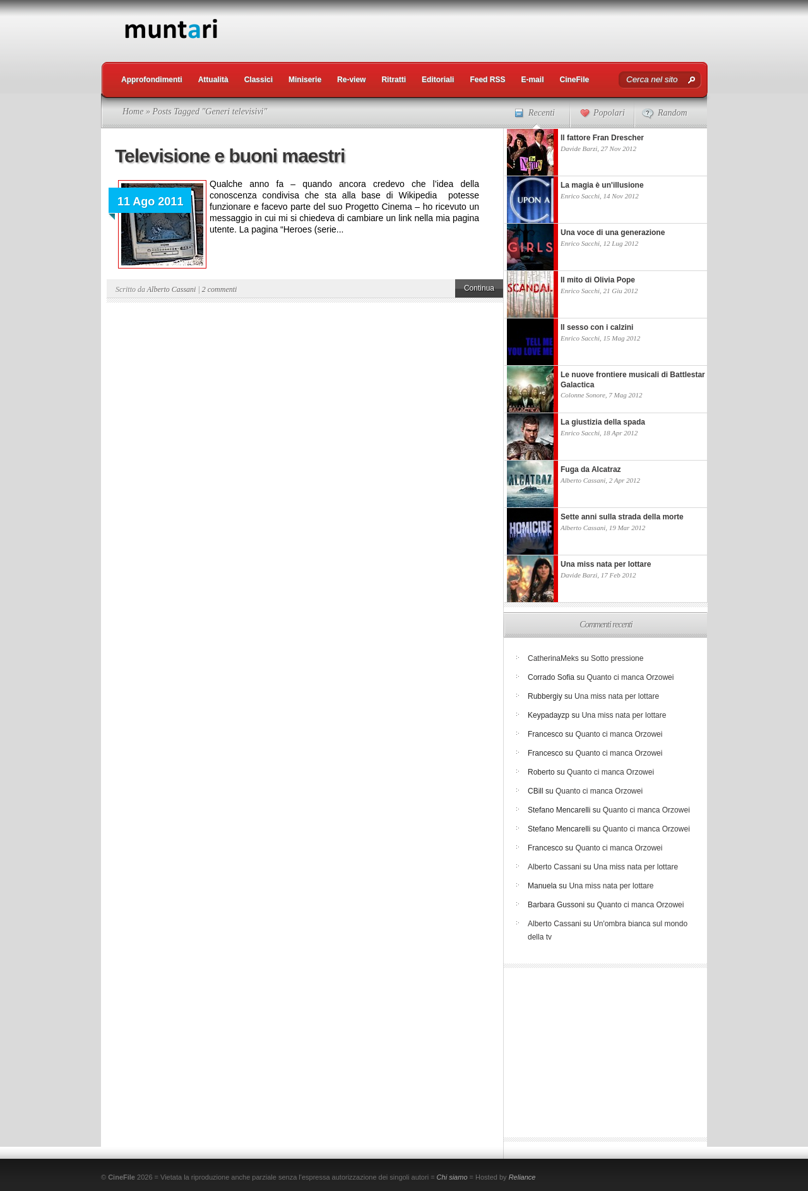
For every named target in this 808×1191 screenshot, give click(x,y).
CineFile (574, 79)
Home (132, 111)
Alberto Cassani (171, 289)
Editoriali (438, 79)
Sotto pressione (617, 658)
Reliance (522, 1177)
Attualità (213, 79)
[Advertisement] (477, 28)
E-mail (532, 79)
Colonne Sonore (583, 395)
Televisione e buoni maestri (230, 155)
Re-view (351, 79)
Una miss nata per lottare (616, 696)
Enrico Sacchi (580, 196)
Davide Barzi (579, 148)
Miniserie (304, 79)
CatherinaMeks (553, 658)
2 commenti (219, 289)
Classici (258, 79)
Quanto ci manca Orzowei (630, 677)
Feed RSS (487, 79)
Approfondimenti (151, 79)
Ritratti (393, 79)
